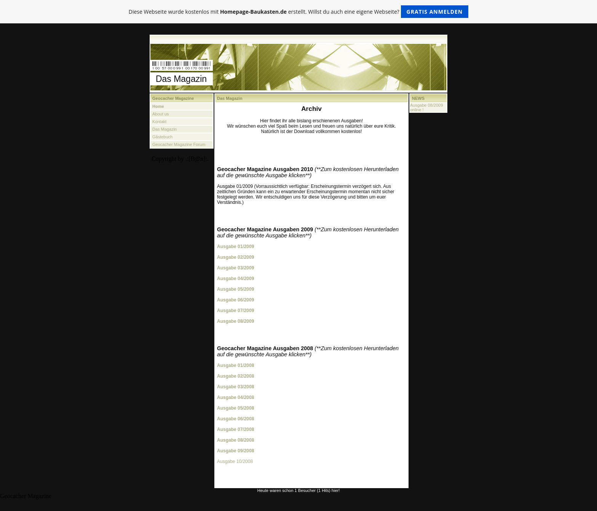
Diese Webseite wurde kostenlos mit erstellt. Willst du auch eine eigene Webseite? (299, 11)
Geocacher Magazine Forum (178, 144)
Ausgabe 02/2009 (235, 257)
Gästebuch (162, 137)
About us (160, 114)
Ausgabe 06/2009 (235, 300)
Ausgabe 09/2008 (235, 450)
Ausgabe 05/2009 (235, 289)
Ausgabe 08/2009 (235, 321)
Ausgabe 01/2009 (235, 246)
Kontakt (159, 121)
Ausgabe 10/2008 (235, 461)
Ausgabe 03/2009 (235, 268)
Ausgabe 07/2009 (235, 310)
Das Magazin (164, 129)
